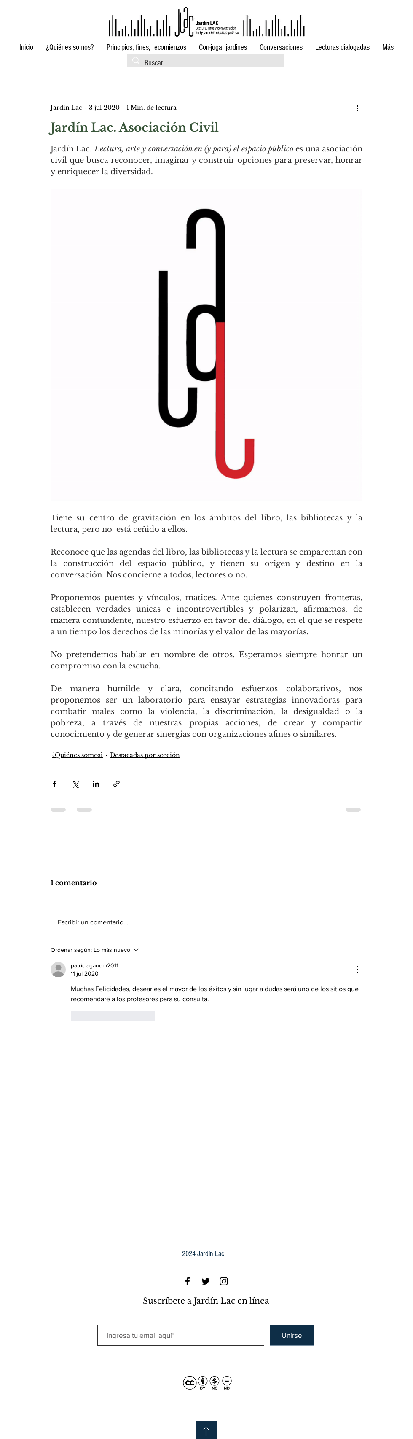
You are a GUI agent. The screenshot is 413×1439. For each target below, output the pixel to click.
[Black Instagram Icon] (223, 1281)
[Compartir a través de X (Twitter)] (75, 784)
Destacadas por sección (145, 755)
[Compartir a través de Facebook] (55, 784)
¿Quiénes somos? (77, 755)
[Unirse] (292, 1335)
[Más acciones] (357, 107)
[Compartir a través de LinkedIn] (96, 784)
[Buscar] (205, 63)
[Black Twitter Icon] (205, 1281)
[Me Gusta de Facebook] (299, 107)
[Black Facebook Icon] (187, 1281)
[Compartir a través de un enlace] (117, 784)
